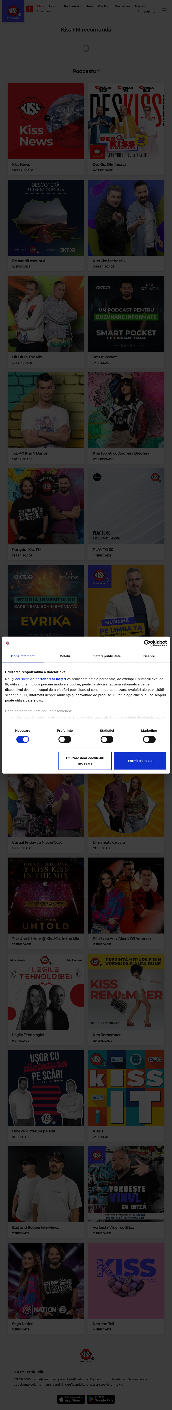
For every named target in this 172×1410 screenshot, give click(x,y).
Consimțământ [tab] (22, 656)
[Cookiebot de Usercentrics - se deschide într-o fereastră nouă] (147, 643)
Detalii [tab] (65, 656)
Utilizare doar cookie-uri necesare (85, 760)
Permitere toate (140, 761)
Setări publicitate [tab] (107, 656)
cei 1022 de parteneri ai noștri (40, 679)
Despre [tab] (149, 656)
